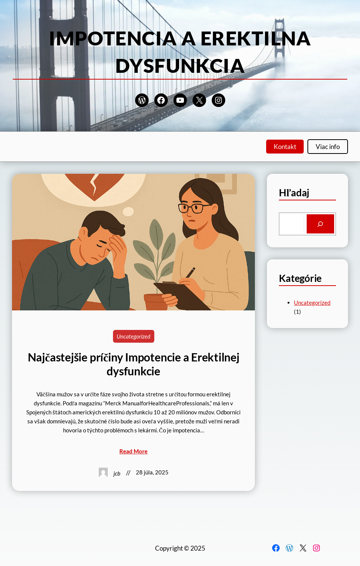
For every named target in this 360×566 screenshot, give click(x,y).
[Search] (320, 223)
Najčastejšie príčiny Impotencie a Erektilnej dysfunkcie (133, 363)
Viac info (328, 147)
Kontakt (285, 147)
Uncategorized (134, 336)
